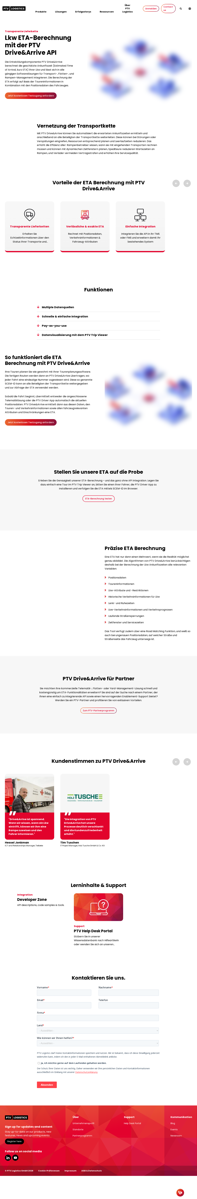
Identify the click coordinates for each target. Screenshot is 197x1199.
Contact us (168, 8)
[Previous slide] (176, 183)
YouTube (15, 1158)
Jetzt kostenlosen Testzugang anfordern (31, 95)
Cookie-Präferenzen (49, 1170)
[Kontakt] (180, 1193)
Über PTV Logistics (127, 8)
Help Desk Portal (132, 1123)
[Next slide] (187, 183)
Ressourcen (107, 11)
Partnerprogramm (82, 1135)
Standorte (78, 1129)
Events (174, 1129)
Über (76, 1117)
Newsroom (176, 1135)
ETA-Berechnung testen (98, 498)
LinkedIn (8, 1158)
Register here (14, 1141)
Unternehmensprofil (83, 1123)
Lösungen (61, 11)
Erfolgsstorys (83, 11)
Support (129, 1117)
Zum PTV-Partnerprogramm (98, 710)
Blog (173, 1123)
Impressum (70, 1170)
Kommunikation (181, 1117)
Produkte (40, 11)
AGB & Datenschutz (91, 1170)
